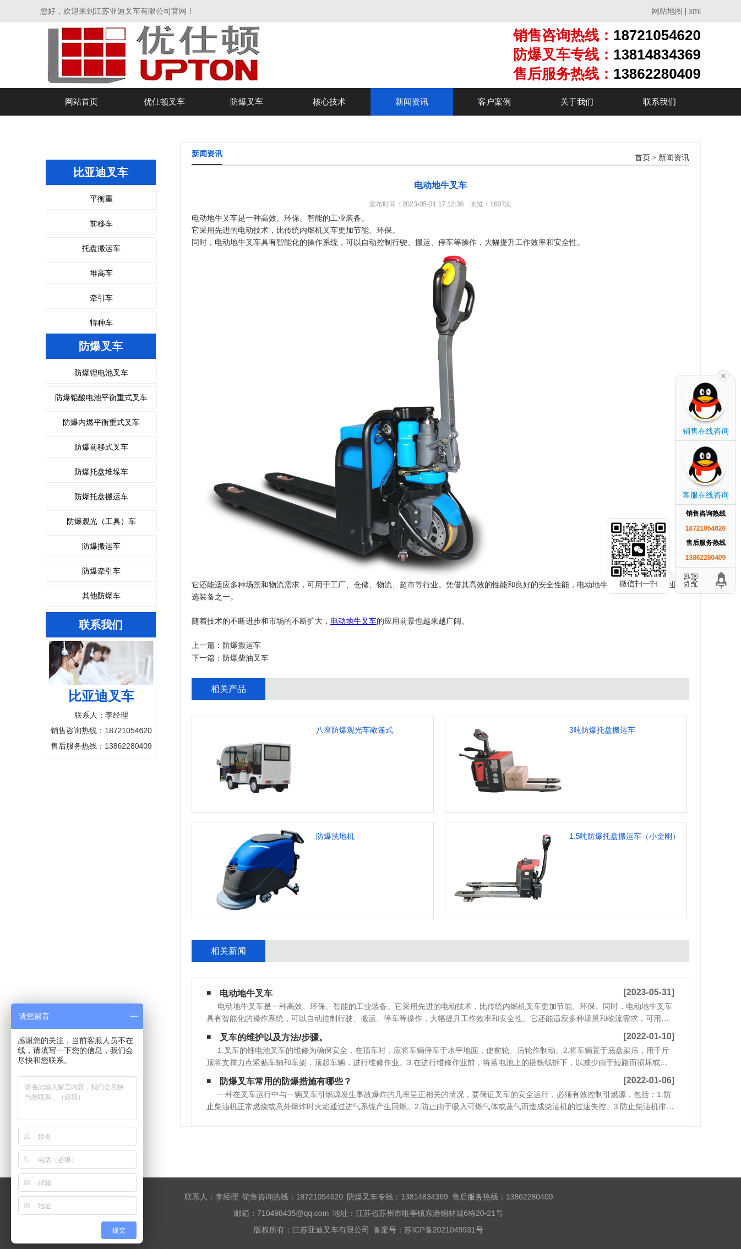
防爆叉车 (246, 101)
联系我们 (659, 101)
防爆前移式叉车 (101, 447)
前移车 (101, 223)
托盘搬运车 (101, 248)
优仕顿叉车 (164, 101)
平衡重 (101, 198)
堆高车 (101, 273)
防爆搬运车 (101, 546)
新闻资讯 (411, 101)
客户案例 (494, 101)
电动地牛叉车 (353, 621)
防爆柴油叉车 (245, 657)
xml (695, 11)
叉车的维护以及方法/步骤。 (274, 1037)
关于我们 (576, 101)
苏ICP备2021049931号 (443, 1229)
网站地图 (667, 11)
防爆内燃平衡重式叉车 (101, 422)
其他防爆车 (101, 595)
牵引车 (101, 297)
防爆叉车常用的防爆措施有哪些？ (286, 1081)
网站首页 (81, 101)
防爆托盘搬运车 (101, 496)
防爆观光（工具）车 (101, 521)
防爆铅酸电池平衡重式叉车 (101, 397)
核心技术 (329, 101)
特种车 (101, 322)
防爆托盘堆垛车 (101, 471)
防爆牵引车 (101, 570)
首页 (642, 158)
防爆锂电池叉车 (101, 372)
